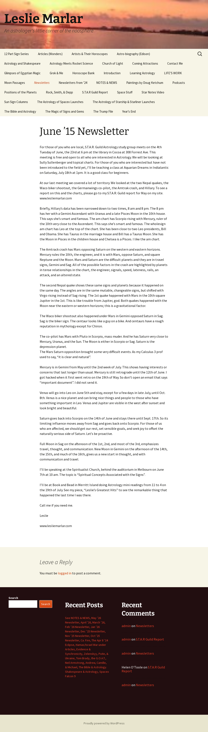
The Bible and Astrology (20, 111)
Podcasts (178, 83)
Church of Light (112, 63)
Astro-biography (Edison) (133, 54)
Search (13, 598)
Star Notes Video (153, 92)
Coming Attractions (145, 63)
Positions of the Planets (20, 92)
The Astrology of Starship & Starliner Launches (124, 102)
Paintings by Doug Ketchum (144, 83)
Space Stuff (124, 92)
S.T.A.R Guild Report (95, 92)
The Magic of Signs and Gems (64, 111)
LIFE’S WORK (173, 73)
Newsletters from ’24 (73, 83)
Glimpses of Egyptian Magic (22, 73)
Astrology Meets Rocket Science (71, 63)
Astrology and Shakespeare (22, 63)
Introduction (112, 73)
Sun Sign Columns (16, 102)
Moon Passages (14, 83)
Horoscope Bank (83, 73)
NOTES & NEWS (106, 83)
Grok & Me (56, 73)
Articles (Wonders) (50, 54)
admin (126, 626)
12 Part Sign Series (16, 54)
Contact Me (175, 63)
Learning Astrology (142, 73)
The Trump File (103, 111)
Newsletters (41, 83)
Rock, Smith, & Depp (59, 92)
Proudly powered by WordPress (104, 723)
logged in (64, 573)
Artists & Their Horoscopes (90, 54)
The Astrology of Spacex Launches (60, 102)
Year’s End (129, 111)
